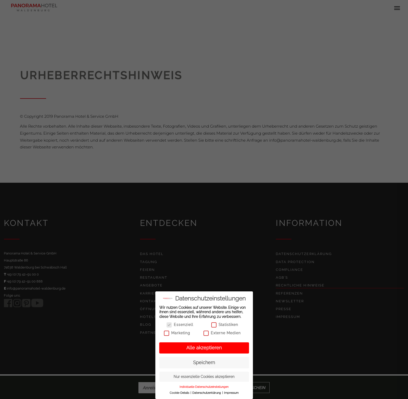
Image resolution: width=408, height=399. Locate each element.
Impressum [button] (231, 392)
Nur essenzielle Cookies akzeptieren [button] (204, 377)
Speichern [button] (204, 362)
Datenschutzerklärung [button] (207, 392)
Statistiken (224, 324)
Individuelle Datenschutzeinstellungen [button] (204, 386)
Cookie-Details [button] (180, 392)
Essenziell (180, 324)
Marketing (177, 333)
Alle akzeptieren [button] (204, 347)
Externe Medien (222, 333)
